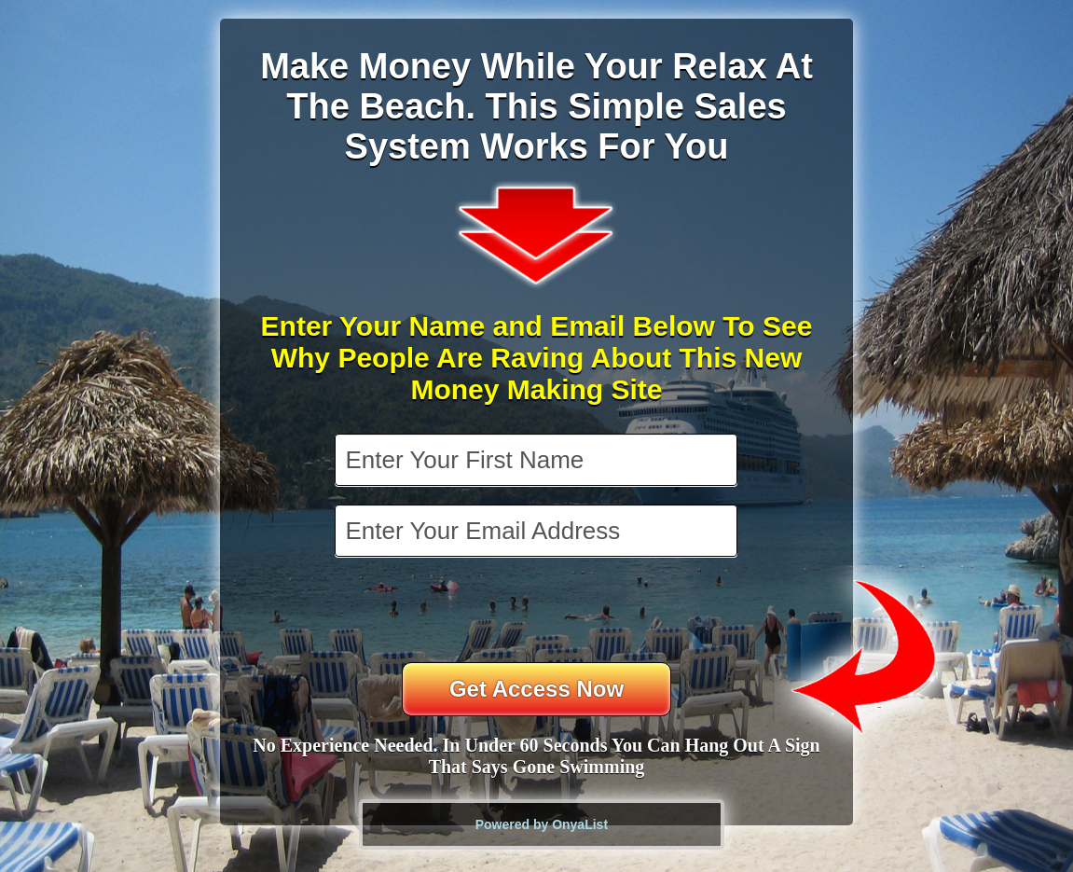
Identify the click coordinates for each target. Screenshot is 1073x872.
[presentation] (538, 611)
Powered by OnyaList (541, 824)
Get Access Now (536, 688)
